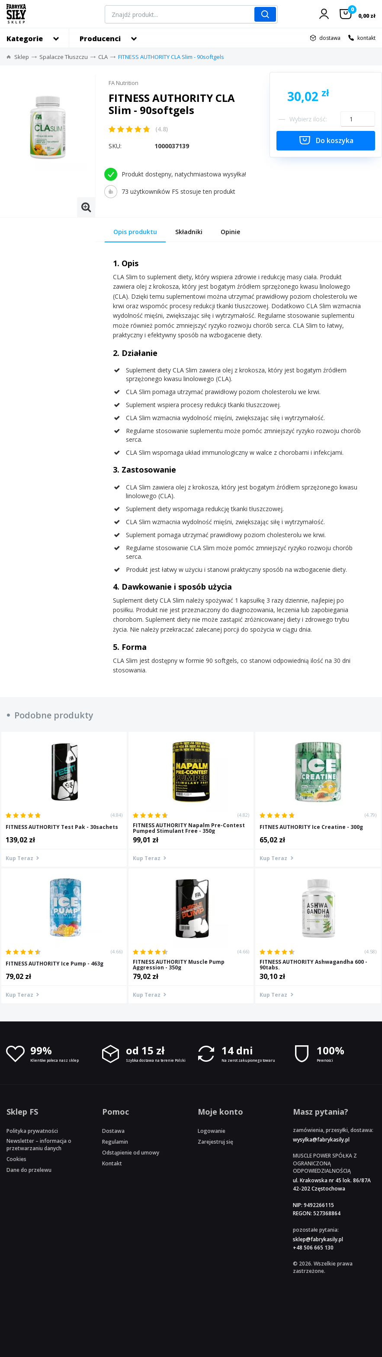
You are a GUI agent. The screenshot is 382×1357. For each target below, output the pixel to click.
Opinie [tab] (230, 232)
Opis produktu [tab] (135, 232)
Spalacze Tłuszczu (63, 57)
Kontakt (112, 1163)
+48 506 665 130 (313, 1247)
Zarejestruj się (215, 1141)
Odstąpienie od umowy (130, 1152)
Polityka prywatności (32, 1131)
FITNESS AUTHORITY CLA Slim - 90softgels (171, 57)
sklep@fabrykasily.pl (318, 1239)
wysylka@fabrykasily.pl (321, 1139)
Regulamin (115, 1141)
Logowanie (211, 1131)
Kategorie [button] (24, 38)
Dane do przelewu (28, 1170)
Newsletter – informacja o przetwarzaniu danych (38, 1144)
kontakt (366, 38)
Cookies (16, 1159)
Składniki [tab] (188, 232)
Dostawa (113, 1131)
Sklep (21, 57)
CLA (103, 57)
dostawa (329, 38)
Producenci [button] (100, 38)
